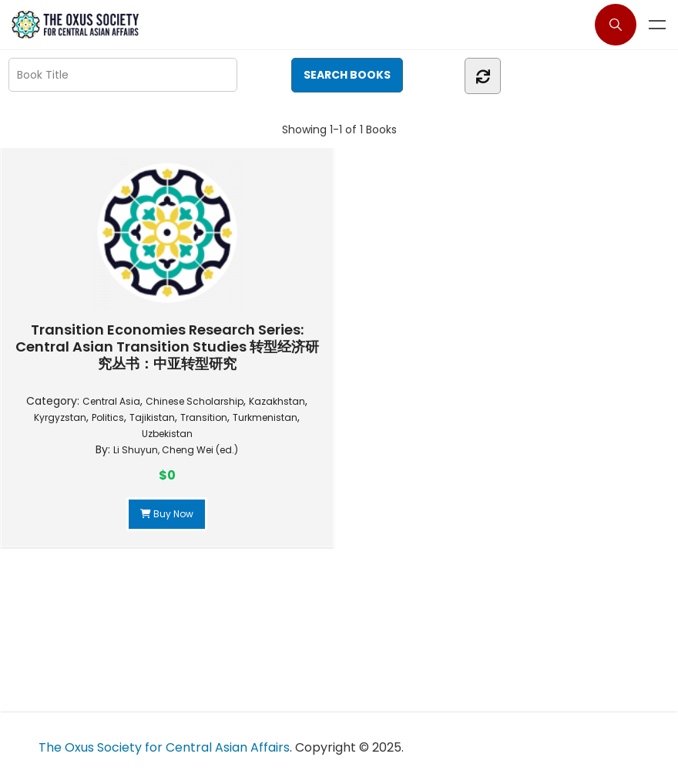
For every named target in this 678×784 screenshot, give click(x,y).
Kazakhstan (277, 401)
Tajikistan (152, 417)
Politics (108, 417)
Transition (203, 417)
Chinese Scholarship (194, 401)
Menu (657, 24)
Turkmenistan (265, 417)
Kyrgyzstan (60, 417)
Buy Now (166, 513)
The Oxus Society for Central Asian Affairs (164, 747)
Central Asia (111, 401)
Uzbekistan (167, 433)
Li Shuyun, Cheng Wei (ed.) (175, 449)
